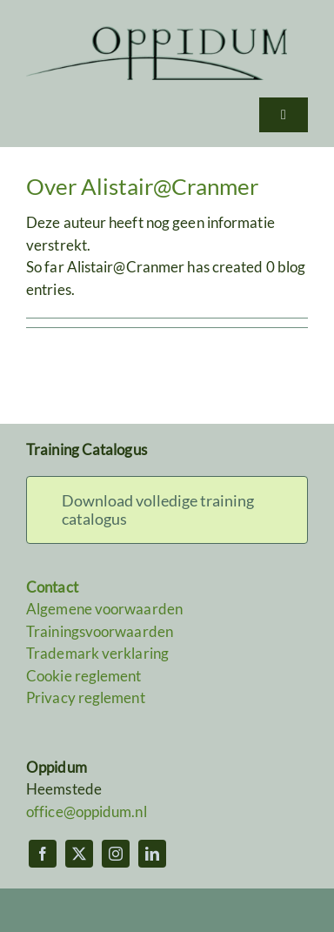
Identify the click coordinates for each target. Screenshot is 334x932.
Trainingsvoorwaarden (99, 631)
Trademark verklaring (97, 653)
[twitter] (79, 854)
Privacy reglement (85, 697)
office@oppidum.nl (86, 811)
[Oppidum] (156, 33)
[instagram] (116, 854)
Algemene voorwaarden (104, 609)
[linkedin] (152, 854)
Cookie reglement (84, 676)
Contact (52, 587)
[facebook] (43, 854)
